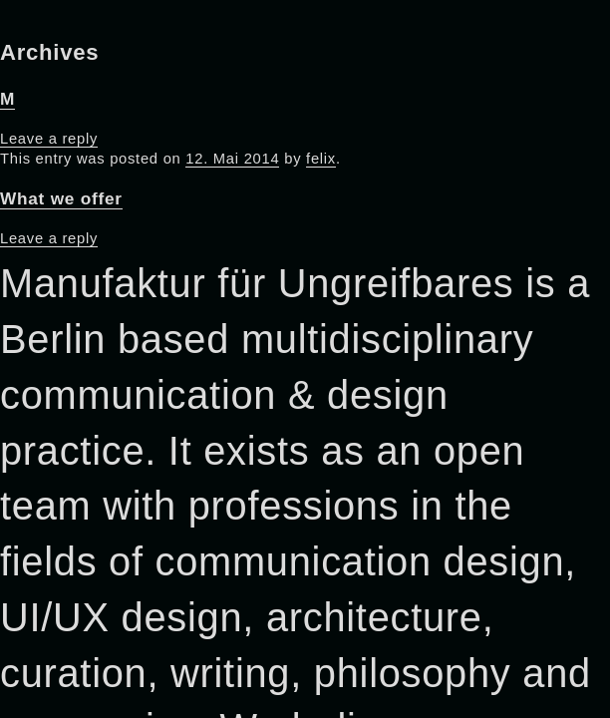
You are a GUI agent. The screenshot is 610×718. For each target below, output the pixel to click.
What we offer (61, 198)
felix (321, 159)
